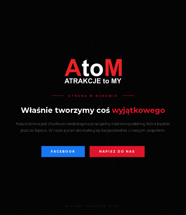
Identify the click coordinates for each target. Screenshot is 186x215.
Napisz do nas (117, 151)
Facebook (63, 151)
